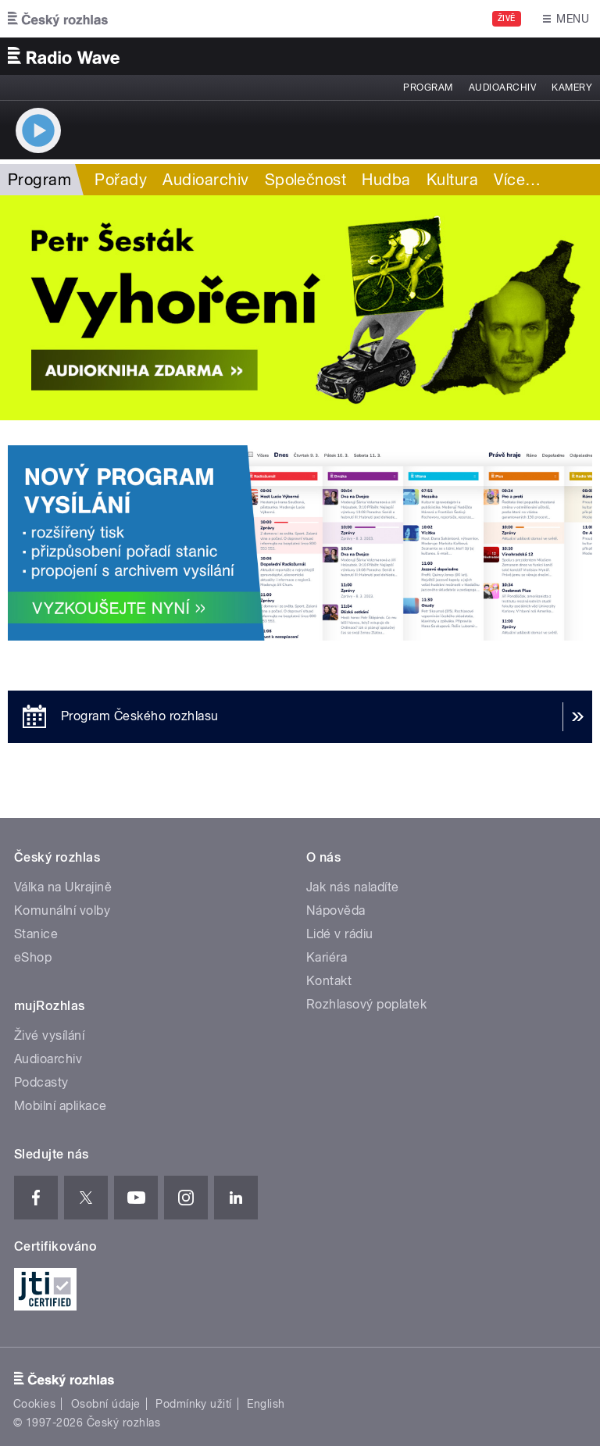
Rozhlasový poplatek (366, 1004)
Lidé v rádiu (339, 934)
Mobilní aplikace (60, 1105)
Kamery (572, 87)
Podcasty (41, 1082)
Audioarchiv (502, 87)
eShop (33, 957)
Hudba (386, 179)
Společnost (306, 179)
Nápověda (336, 910)
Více (517, 179)
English (265, 1404)
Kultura (452, 179)
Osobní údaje (106, 1404)
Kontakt (329, 980)
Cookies (34, 1404)
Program (427, 87)
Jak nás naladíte (352, 887)
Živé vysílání (49, 1035)
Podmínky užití (193, 1404)
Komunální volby (62, 910)
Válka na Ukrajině (63, 887)
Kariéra (326, 957)
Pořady (121, 179)
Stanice (36, 934)
